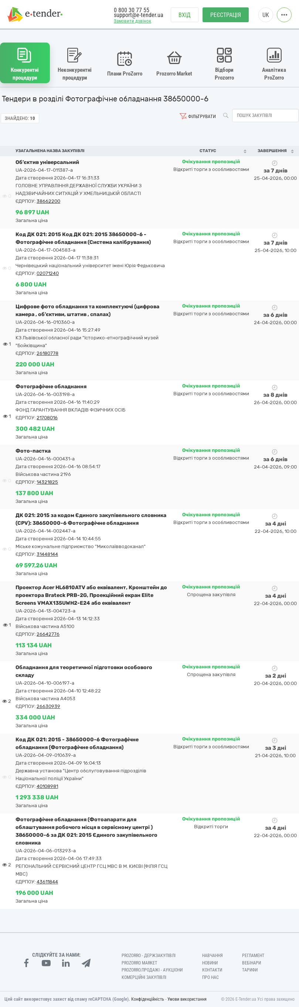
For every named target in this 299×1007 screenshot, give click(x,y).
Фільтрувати (202, 116)
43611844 (47, 882)
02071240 (48, 273)
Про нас (210, 977)
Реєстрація (225, 15)
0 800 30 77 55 (131, 10)
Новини (210, 963)
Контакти (212, 970)
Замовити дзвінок (132, 21)
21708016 (47, 417)
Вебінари (251, 963)
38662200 (48, 201)
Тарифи (250, 970)
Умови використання (187, 999)
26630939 (48, 706)
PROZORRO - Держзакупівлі (149, 955)
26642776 (48, 634)
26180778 (47, 353)
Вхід (185, 15)
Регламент (253, 955)
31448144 (47, 554)
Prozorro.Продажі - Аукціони (152, 970)
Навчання (212, 955)
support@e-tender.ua (138, 15)
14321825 (47, 482)
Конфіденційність (147, 999)
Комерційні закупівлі (144, 977)
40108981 (47, 786)
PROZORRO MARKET (139, 963)
